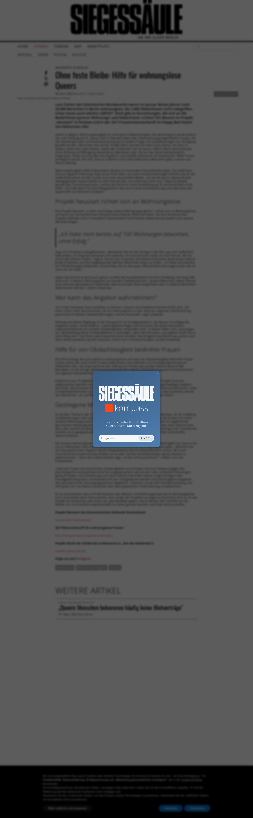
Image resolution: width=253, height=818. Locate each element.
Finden (146, 438)
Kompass (131, 408)
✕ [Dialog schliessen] (149, 373)
